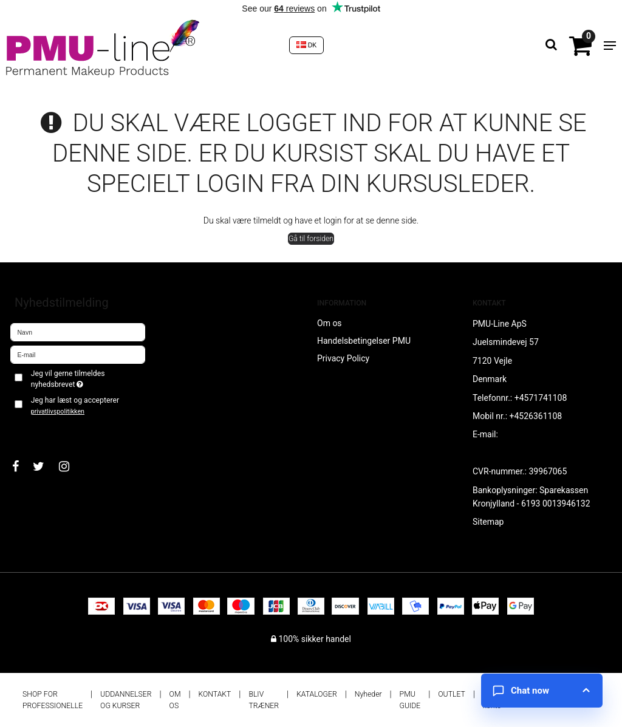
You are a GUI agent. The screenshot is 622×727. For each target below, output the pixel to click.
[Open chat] (542, 691)
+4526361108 (536, 416)
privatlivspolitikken (57, 411)
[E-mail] (77, 354)
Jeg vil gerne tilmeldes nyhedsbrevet (87, 378)
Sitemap (488, 522)
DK (306, 45)
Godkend (40, 431)
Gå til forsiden (311, 238)
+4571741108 (540, 398)
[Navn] (77, 331)
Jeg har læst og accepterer (75, 405)
